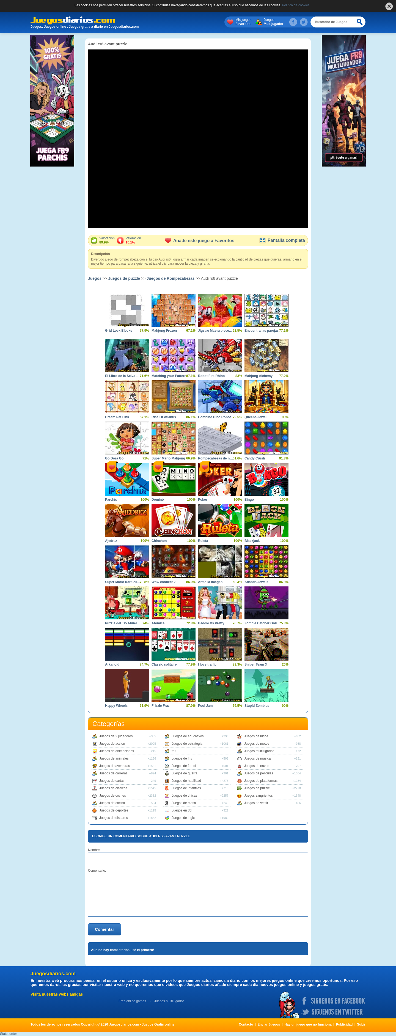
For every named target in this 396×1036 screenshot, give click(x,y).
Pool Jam (205, 706)
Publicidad (344, 1024)
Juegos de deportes (113, 810)
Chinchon (159, 541)
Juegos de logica (184, 818)
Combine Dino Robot (214, 417)
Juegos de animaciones (116, 751)
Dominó (158, 500)
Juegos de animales (114, 758)
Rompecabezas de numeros (216, 458)
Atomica (158, 623)
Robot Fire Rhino (211, 376)
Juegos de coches (112, 795)
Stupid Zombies (256, 706)
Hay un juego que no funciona (307, 1024)
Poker (202, 500)
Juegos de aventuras (114, 766)
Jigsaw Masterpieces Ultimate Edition (216, 331)
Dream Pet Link (117, 417)
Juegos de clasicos (113, 788)
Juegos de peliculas (258, 773)
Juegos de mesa (184, 803)
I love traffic (207, 664)
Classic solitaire (164, 664)
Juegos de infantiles (186, 788)
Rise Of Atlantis (164, 417)
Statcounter (8, 1034)
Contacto (246, 1024)
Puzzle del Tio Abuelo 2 (123, 623)
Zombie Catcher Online (262, 623)
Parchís (111, 500)
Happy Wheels (116, 706)
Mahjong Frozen (164, 331)
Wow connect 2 (163, 582)
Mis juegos (243, 22)
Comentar (104, 929)
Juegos (274, 22)
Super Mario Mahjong (168, 458)
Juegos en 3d (181, 810)
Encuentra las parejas (261, 331)
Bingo (249, 500)
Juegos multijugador (259, 751)
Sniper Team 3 (255, 664)
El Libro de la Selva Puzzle (123, 376)
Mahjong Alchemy (258, 376)
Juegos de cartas (111, 781)
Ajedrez (111, 541)
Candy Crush (254, 458)
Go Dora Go (114, 458)
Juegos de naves (256, 766)
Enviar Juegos (268, 1024)
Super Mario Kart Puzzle (123, 582)
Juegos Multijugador (169, 1001)
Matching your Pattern (169, 376)
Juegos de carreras (113, 773)
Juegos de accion (112, 744)
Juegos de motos (256, 744)
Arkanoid (112, 664)
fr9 (173, 751)
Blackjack (252, 541)
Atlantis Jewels (256, 582)
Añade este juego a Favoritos (199, 240)
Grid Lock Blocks (118, 331)
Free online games (132, 1001)
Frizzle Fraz (160, 706)
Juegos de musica (257, 758)
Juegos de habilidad (186, 781)
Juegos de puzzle (124, 278)
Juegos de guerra (184, 773)
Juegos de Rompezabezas (170, 278)
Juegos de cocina (112, 803)
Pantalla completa (282, 240)
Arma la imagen (210, 582)
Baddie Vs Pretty (211, 623)
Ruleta (203, 541)
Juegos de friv (182, 758)
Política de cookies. (296, 5)
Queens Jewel (255, 417)
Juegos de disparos (113, 818)
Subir (361, 1024)
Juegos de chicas (184, 795)
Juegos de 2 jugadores (116, 736)
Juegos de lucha (256, 736)
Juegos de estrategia (187, 744)
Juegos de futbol (184, 766)
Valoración (107, 240)
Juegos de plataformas (260, 781)
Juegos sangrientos (258, 795)
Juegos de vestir (256, 803)
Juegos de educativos (188, 736)
